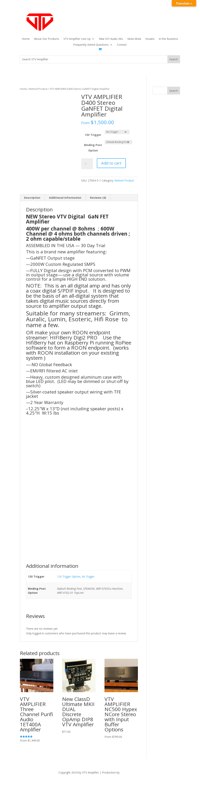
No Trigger (88, 576)
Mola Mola (134, 39)
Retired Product (38, 89)
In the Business (168, 39)
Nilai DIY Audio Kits (111, 39)
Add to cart (111, 163)
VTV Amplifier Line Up (77, 39)
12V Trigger (93, 135)
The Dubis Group (131, 772)
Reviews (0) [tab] (98, 197)
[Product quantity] (87, 163)
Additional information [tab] (65, 197)
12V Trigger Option (68, 576)
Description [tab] (32, 197)
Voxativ (149, 39)
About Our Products (46, 39)
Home (26, 39)
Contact (122, 44)
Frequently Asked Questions (91, 44)
